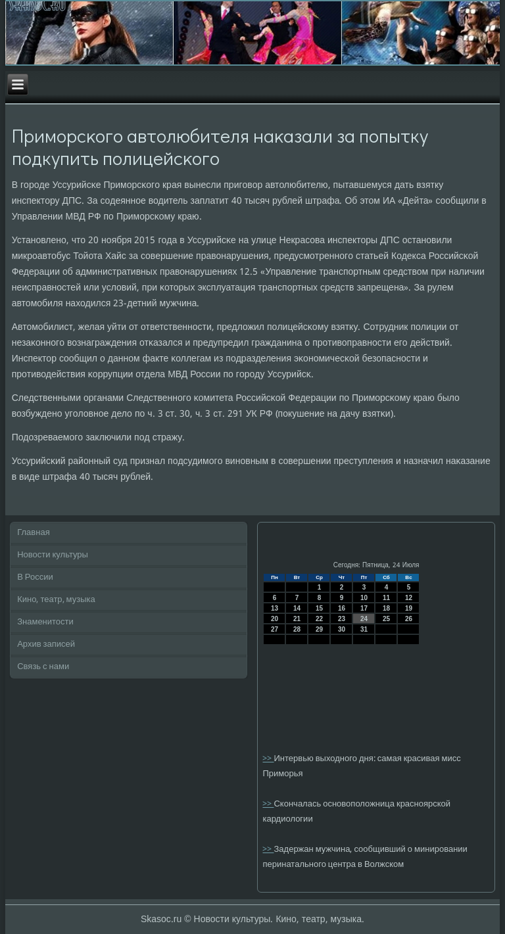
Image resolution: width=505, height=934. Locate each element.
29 (319, 629)
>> (268, 758)
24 (364, 618)
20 (274, 618)
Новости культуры (52, 555)
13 (274, 608)
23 (341, 618)
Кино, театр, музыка (56, 599)
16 (341, 608)
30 (341, 629)
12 (408, 597)
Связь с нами (43, 666)
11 (386, 597)
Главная (33, 532)
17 (364, 608)
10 (364, 597)
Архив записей (46, 644)
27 (274, 629)
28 (297, 629)
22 (319, 618)
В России (35, 577)
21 (297, 618)
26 (408, 618)
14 (297, 608)
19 (408, 608)
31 (364, 629)
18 (386, 608)
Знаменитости (45, 622)
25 (386, 618)
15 (319, 608)
